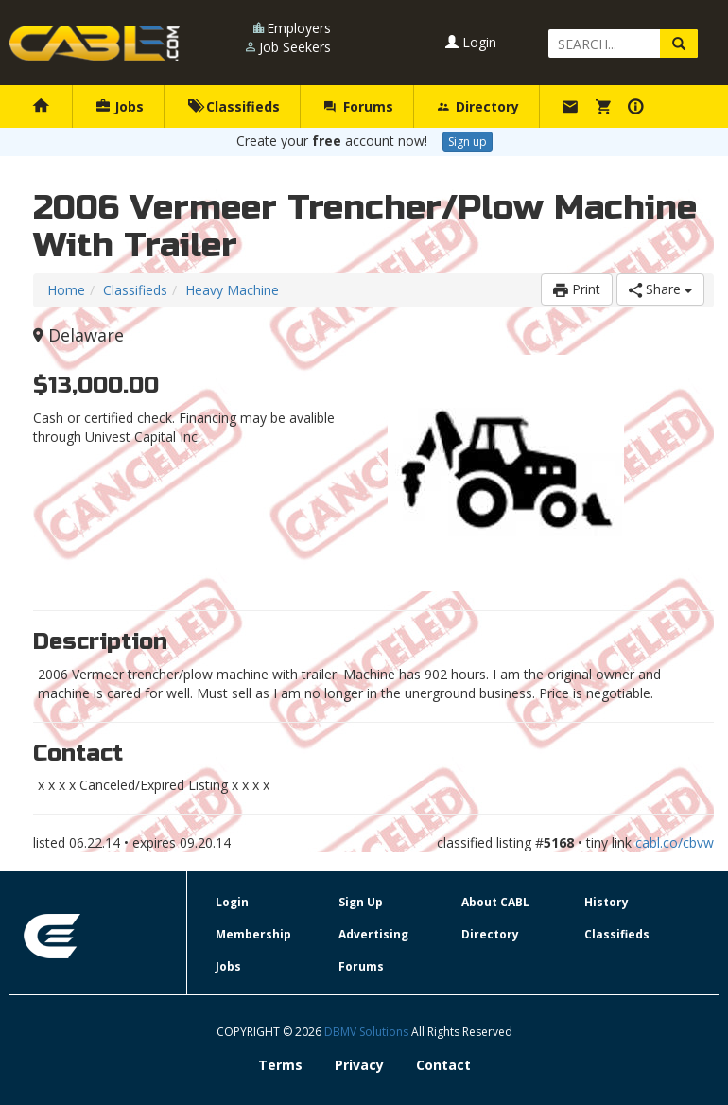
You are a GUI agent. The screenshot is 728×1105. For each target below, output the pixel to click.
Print (576, 289)
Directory (478, 106)
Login (470, 42)
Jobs (120, 106)
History (606, 902)
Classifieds (234, 106)
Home (66, 290)
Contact (443, 1065)
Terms (280, 1065)
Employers (299, 28)
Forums (358, 106)
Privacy (359, 1065)
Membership (253, 934)
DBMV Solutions (367, 1032)
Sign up (467, 141)
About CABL (495, 902)
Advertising (373, 934)
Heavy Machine (232, 290)
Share (660, 289)
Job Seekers (295, 47)
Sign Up (360, 902)
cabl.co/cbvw (674, 842)
